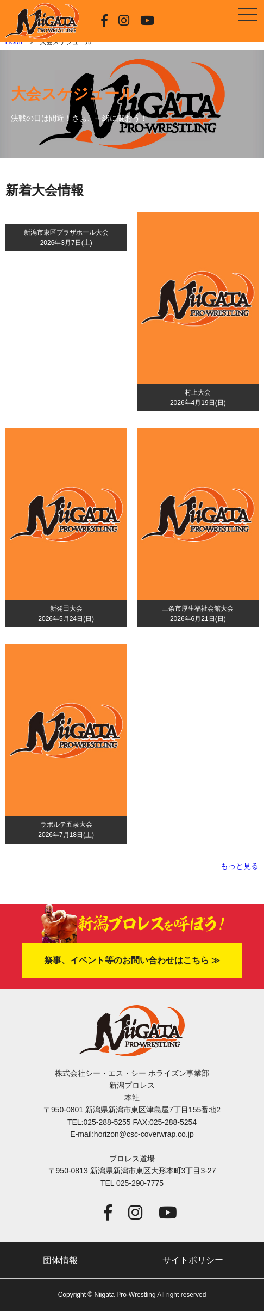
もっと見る (240, 865)
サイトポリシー (192, 1260)
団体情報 (60, 1260)
